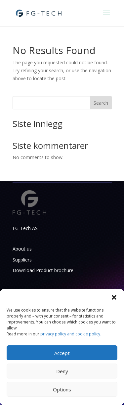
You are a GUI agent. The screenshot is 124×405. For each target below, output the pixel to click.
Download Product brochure (43, 270)
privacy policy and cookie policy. (70, 334)
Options (62, 389)
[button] (114, 297)
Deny (62, 371)
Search (101, 103)
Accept (62, 353)
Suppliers (22, 260)
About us (22, 249)
